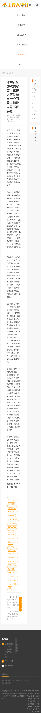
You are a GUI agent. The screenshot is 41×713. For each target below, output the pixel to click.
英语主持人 (12, 565)
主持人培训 (33, 709)
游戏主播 (11, 534)
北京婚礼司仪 (6, 680)
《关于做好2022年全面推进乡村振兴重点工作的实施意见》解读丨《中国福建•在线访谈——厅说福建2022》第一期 (36, 100)
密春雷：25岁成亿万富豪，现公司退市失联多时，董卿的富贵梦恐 (13, 602)
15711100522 (11, 661)
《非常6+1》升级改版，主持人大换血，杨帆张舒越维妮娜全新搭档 (36, 103)
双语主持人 (22, 45)
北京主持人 (12, 576)
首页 (22, 5)
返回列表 (21, 604)
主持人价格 (12, 523)
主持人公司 (12, 584)
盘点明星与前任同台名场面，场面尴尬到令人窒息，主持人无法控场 (36, 96)
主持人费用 (12, 527)
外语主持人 (12, 512)
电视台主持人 (22, 35)
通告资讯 (22, 54)
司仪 (9, 588)
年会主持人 (12, 553)
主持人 (10, 546)
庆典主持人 (12, 561)
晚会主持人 (12, 557)
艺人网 (26, 680)
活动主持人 (22, 15)
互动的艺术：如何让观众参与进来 (36, 115)
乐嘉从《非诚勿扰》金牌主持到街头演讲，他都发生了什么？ (36, 92)
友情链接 (5, 674)
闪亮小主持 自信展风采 (36, 85)
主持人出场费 (12, 519)
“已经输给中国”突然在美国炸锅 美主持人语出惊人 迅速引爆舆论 (36, 111)
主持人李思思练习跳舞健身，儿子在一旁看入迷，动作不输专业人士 (36, 107)
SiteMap (31, 691)
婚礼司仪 (22, 25)
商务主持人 (12, 573)
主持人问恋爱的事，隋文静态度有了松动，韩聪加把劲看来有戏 (36, 118)
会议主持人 (12, 550)
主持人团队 (12, 580)
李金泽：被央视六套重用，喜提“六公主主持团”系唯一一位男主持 (36, 89)
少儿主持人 (12, 538)
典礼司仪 (11, 504)
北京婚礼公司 (6, 683)
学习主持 (22, 64)
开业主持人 (12, 500)
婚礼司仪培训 (17, 680)
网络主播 (11, 515)
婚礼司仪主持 (34, 701)
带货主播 (11, 531)
